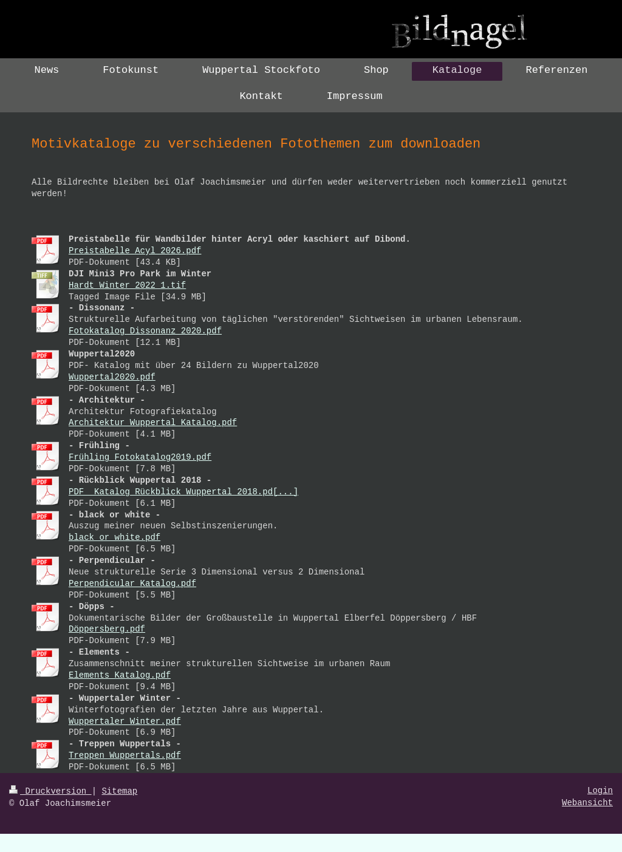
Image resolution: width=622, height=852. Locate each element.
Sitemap (119, 791)
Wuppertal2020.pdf (112, 377)
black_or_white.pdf (114, 537)
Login (600, 791)
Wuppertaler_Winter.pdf (125, 721)
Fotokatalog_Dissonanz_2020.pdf (145, 331)
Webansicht (587, 803)
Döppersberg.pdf (107, 629)
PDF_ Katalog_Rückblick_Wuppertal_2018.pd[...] (183, 492)
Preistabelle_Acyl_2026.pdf (135, 251)
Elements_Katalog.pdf (120, 675)
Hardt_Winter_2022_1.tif (127, 285)
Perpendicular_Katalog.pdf (132, 583)
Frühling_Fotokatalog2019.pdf (140, 457)
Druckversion (50, 791)
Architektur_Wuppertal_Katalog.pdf (153, 423)
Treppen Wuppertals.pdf (125, 755)
